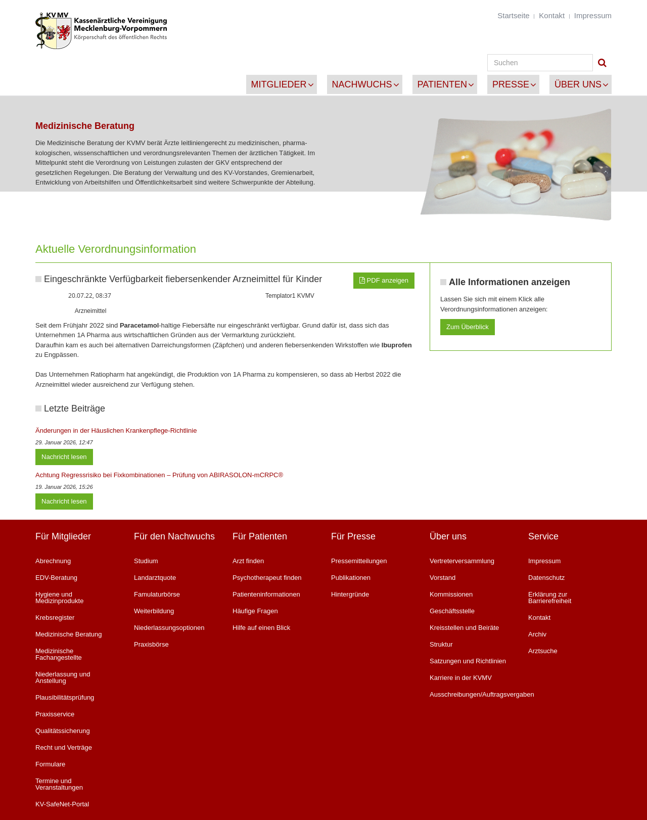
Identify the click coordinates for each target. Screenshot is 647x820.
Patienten (442, 84)
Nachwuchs (362, 84)
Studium (146, 561)
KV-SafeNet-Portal (62, 804)
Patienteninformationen (266, 594)
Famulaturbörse (157, 594)
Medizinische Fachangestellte (58, 654)
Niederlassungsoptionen (169, 627)
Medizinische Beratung (68, 634)
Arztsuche (543, 651)
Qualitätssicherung (62, 731)
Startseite (513, 15)
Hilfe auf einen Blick (261, 627)
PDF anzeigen (383, 280)
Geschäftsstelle (452, 611)
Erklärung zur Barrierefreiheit (549, 597)
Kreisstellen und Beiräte (464, 627)
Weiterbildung (154, 611)
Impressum (593, 15)
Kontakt (552, 15)
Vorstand (442, 577)
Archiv (537, 634)
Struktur (441, 644)
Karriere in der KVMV (461, 677)
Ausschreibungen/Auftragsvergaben (471, 694)
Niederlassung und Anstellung (62, 677)
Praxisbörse (151, 644)
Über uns (578, 84)
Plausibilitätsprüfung (64, 697)
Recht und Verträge (63, 747)
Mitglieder (279, 84)
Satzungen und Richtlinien (468, 661)
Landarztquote (155, 577)
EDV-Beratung (56, 577)
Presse (510, 84)
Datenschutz (546, 577)
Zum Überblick (467, 327)
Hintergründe (350, 594)
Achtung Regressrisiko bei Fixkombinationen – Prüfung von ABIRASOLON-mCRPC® (159, 475)
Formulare (50, 764)
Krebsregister (54, 617)
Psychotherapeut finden (267, 577)
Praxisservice (54, 714)
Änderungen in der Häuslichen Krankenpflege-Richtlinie (116, 430)
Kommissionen (451, 594)
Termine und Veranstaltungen (59, 784)
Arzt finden (248, 561)
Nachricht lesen (64, 457)
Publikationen (351, 577)
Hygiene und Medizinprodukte (59, 597)
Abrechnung (53, 561)
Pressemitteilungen (359, 561)
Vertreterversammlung (462, 561)
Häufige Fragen (255, 611)
